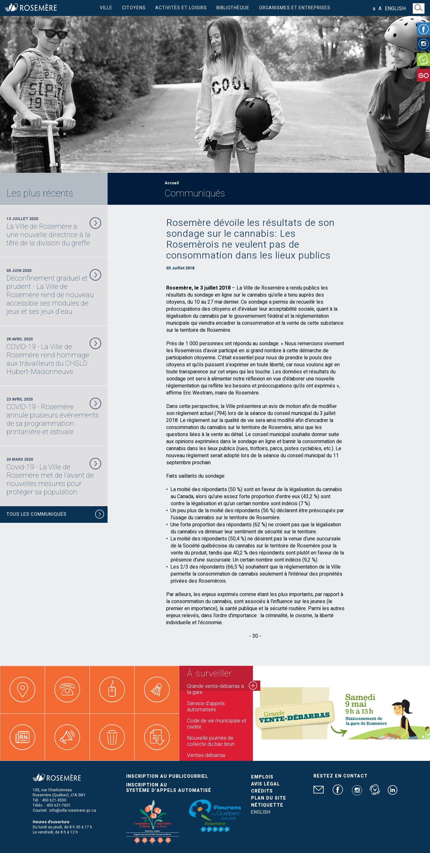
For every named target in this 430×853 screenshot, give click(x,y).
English (395, 8)
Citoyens (134, 7)
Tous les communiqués (55, 515)
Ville (106, 7)
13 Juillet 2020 (53, 231)
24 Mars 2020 (53, 476)
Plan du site (268, 798)
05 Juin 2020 (53, 292)
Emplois (262, 777)
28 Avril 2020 (53, 356)
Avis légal (265, 784)
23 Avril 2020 (53, 416)
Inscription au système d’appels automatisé (168, 788)
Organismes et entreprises (294, 7)
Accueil (172, 183)
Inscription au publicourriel (167, 776)
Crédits (262, 791)
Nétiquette (267, 805)
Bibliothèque (232, 7)
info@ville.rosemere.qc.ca (72, 810)
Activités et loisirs (181, 7)
